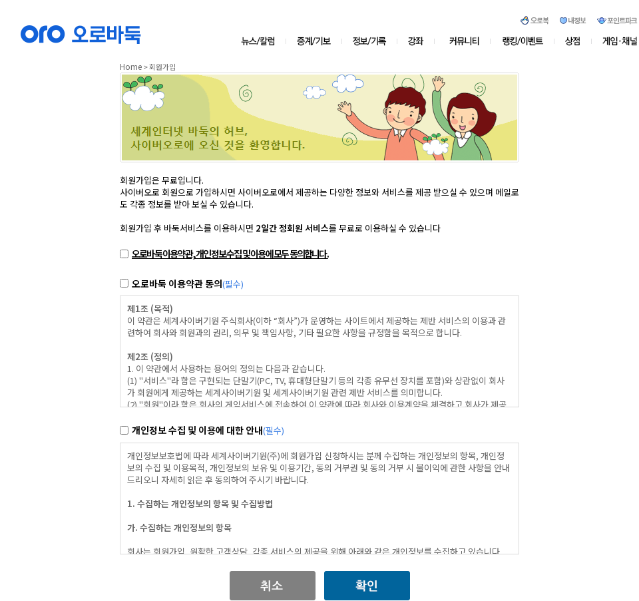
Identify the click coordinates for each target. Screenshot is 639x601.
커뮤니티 (465, 41)
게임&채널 (614, 41)
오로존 (522, 41)
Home (131, 66)
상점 (573, 41)
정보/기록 (371, 41)
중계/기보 (314, 41)
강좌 (419, 41)
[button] (273, 576)
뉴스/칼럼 (263, 41)
